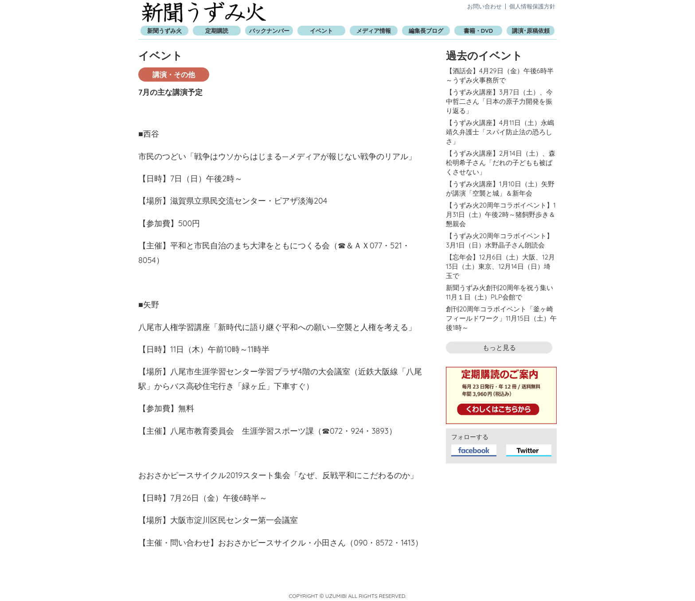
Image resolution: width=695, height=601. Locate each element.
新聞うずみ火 (204, 12)
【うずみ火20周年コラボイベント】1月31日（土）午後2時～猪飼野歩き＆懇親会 (501, 214)
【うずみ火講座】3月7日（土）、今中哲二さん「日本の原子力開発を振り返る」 (499, 101)
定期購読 (216, 30)
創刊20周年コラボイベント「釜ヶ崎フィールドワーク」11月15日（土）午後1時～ (501, 318)
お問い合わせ (484, 6)
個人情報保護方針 (532, 6)
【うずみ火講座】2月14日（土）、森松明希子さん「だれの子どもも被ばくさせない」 (500, 162)
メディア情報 (373, 30)
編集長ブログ (426, 30)
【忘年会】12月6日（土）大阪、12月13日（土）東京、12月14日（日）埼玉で (500, 266)
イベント (321, 30)
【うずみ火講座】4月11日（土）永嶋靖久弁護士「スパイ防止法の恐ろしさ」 (500, 131)
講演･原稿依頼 (531, 30)
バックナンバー (269, 30)
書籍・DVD (478, 30)
